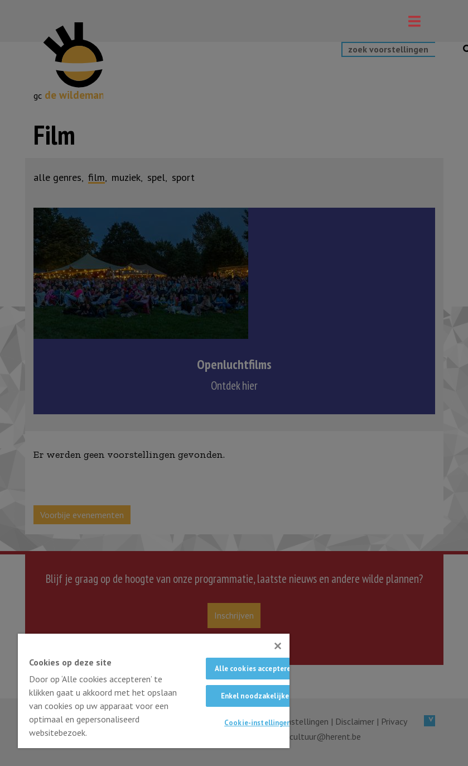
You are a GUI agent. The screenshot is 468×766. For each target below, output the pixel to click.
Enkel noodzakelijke (255, 696)
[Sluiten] (277, 646)
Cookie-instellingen (257, 722)
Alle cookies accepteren (255, 668)
